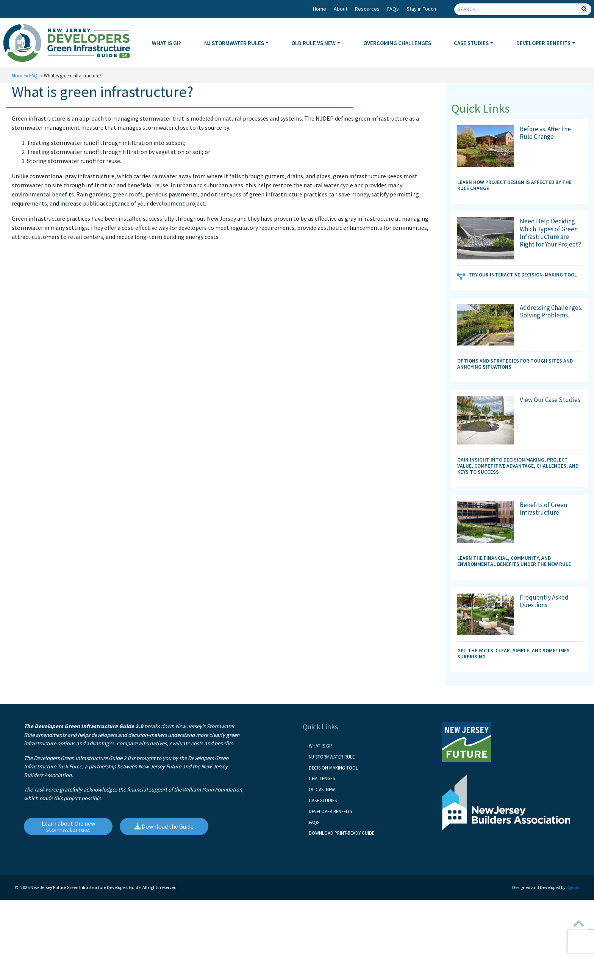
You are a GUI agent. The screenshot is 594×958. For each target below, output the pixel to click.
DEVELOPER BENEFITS (543, 43)
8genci (572, 887)
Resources (367, 8)
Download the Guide (164, 826)
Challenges (322, 778)
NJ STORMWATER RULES (234, 43)
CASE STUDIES (471, 43)
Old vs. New (322, 789)
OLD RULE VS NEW (313, 43)
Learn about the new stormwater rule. (68, 826)
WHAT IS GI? (166, 43)
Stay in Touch (421, 8)
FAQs (393, 8)
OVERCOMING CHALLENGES (397, 43)
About (340, 8)
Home (319, 8)
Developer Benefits (330, 811)
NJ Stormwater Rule (332, 757)
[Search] (516, 9)
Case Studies (323, 800)
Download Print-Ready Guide (341, 833)
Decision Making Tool (333, 768)
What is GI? (321, 746)
